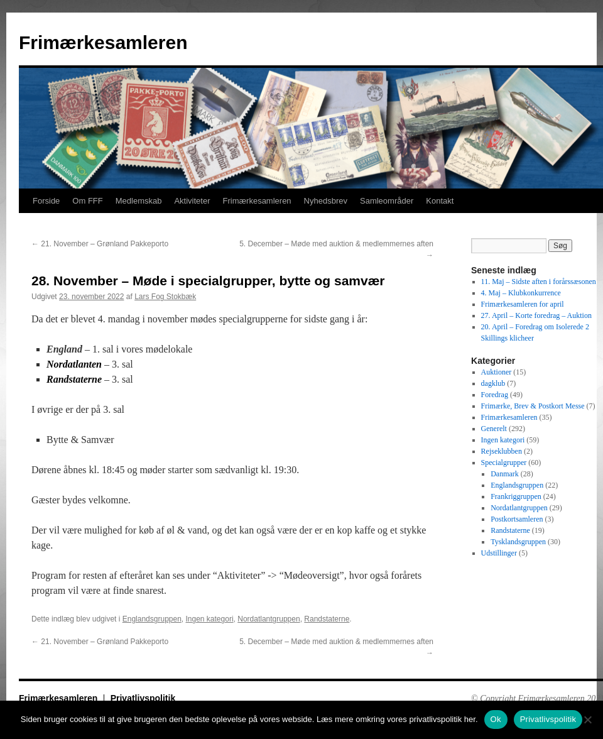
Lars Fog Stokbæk (165, 296)
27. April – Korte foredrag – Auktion (536, 315)
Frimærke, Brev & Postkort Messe (533, 406)
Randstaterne (326, 619)
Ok (496, 719)
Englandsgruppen (152, 619)
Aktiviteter (192, 200)
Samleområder (386, 200)
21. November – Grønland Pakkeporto (99, 243)
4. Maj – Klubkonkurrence (521, 292)
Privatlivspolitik (143, 698)
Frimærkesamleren (103, 42)
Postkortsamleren (517, 519)
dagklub (493, 383)
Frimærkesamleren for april (522, 304)
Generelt (494, 428)
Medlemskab (139, 200)
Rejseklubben (501, 451)
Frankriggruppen (516, 496)
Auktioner (496, 372)
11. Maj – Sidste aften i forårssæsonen (538, 281)
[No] (587, 719)
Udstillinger (499, 553)
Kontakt (440, 200)
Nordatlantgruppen (268, 619)
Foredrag (494, 394)
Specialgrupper (504, 462)
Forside (46, 200)
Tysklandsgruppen (518, 541)
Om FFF (87, 200)
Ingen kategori (210, 619)
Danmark (505, 473)
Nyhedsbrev (325, 200)
